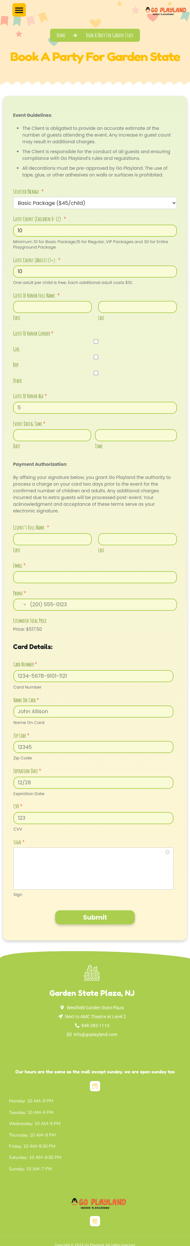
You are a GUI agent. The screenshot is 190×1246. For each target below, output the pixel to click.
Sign (19, 842)
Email (19, 565)
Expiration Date (27, 770)
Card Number (25, 664)
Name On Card (26, 700)
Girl (16, 349)
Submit (95, 917)
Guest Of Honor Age (30, 395)
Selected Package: (28, 191)
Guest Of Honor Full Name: (36, 295)
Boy (15, 364)
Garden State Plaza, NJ (92, 993)
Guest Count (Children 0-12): (39, 218)
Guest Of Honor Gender (33, 333)
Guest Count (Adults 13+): (37, 260)
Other (17, 380)
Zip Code (21, 735)
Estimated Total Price (30, 620)
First (16, 317)
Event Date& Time (29, 423)
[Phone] (95, 605)
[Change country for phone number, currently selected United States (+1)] (20, 605)
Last (101, 317)
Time (99, 446)
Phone (19, 593)
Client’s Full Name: (31, 527)
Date (16, 446)
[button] (19, 10)
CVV (18, 806)
